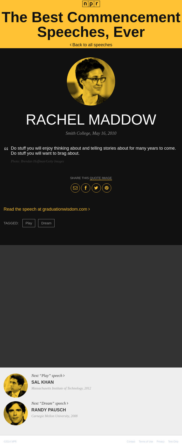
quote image (101, 178)
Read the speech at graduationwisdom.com (47, 209)
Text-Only (173, 441)
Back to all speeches (91, 44)
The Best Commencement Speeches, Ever (91, 24)
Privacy (161, 441)
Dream (46, 223)
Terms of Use (146, 441)
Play (29, 223)
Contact (131, 441)
